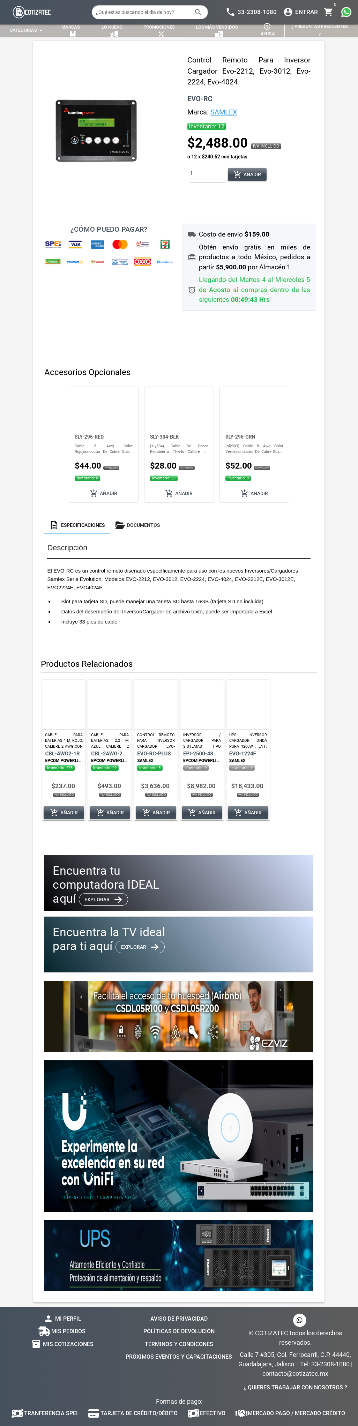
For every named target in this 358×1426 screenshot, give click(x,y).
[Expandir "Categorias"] (27, 30)
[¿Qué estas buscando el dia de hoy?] (143, 12)
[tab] (77, 525)
